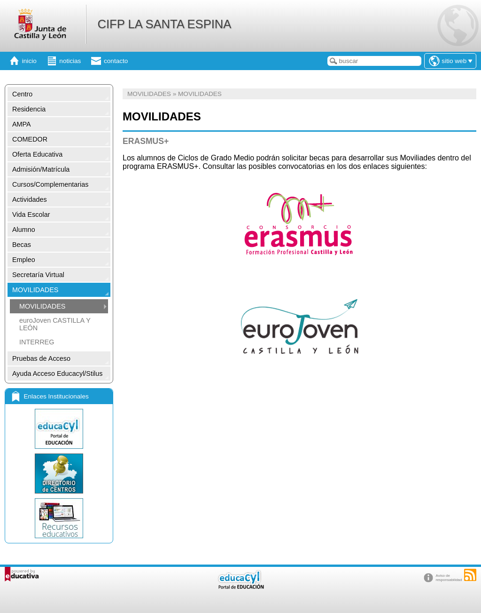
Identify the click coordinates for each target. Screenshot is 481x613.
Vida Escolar (31, 214)
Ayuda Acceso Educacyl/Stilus (57, 373)
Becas (21, 244)
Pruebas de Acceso (41, 358)
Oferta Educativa (37, 154)
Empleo (23, 259)
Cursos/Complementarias (50, 184)
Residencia (29, 109)
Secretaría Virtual (38, 275)
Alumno (23, 229)
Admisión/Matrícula (41, 169)
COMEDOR (29, 139)
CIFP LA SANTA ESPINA (164, 24)
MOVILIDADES (35, 290)
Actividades (29, 199)
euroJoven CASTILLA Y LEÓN (54, 324)
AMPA (21, 124)
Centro (22, 94)
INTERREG (36, 342)
